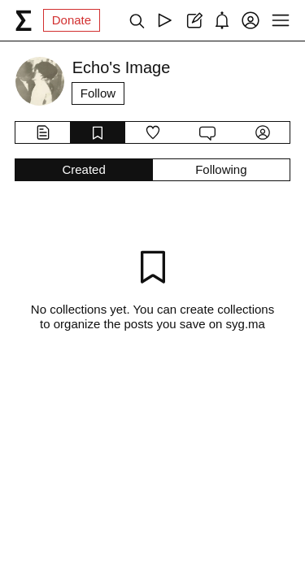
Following (220, 169)
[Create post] (193, 20)
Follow (98, 93)
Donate (71, 20)
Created (83, 169)
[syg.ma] (23, 20)
